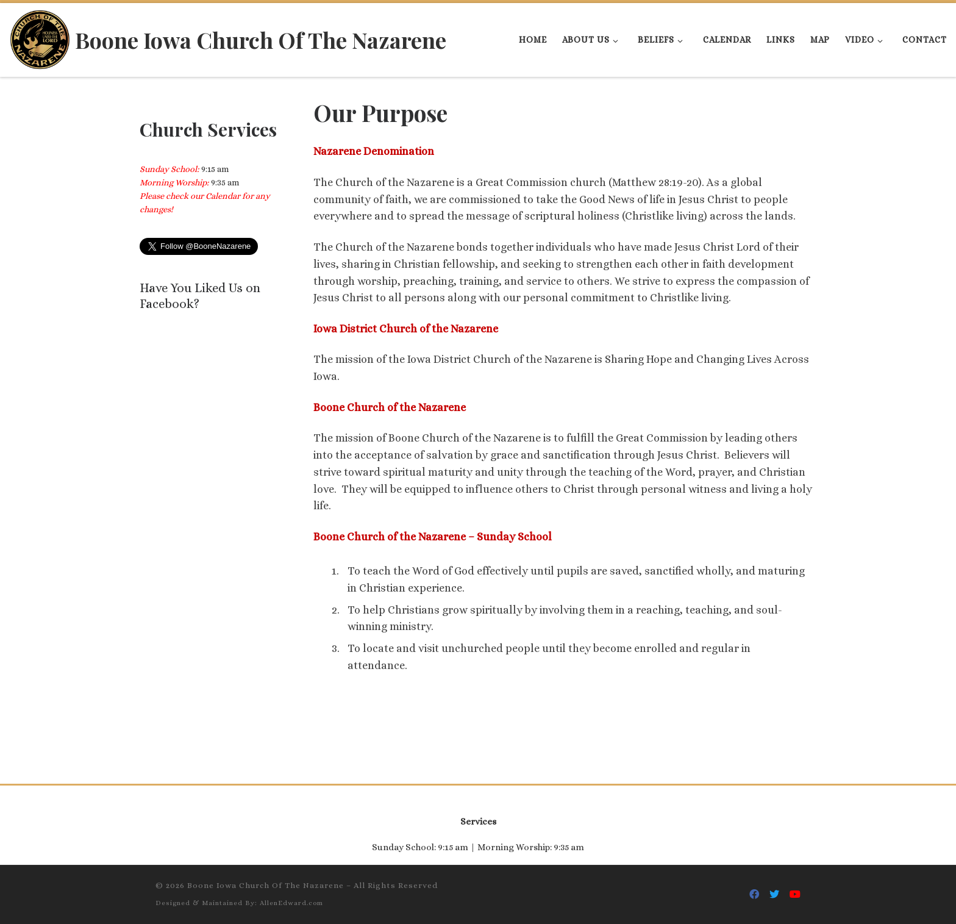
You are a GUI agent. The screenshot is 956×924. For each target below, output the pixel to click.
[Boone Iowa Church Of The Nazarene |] (40, 36)
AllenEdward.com (291, 903)
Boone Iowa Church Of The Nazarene (265, 885)
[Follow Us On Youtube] (795, 894)
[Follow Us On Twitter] (774, 894)
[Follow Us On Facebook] (754, 894)
